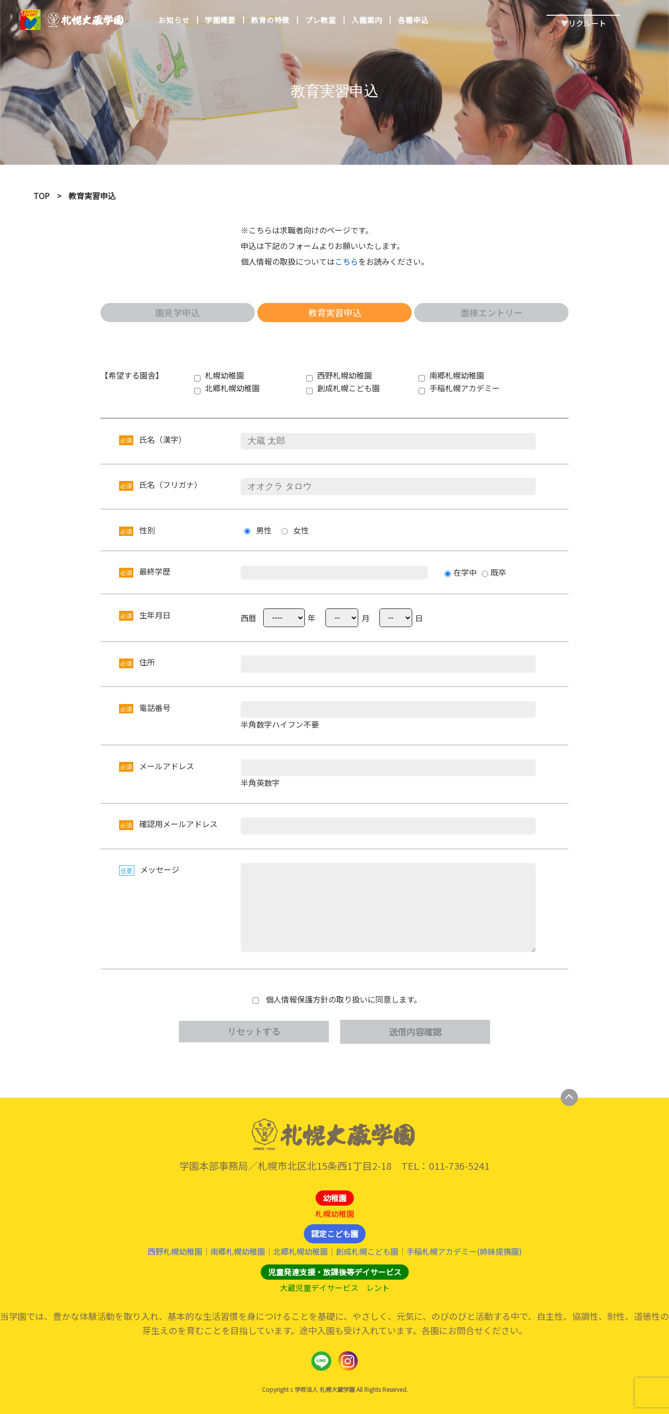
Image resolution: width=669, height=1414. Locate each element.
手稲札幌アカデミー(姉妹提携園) (463, 1251)
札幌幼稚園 (334, 1214)
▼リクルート (583, 15)
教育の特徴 (270, 20)
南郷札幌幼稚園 (237, 1251)
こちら (346, 261)
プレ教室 (320, 20)
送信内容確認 (415, 1031)
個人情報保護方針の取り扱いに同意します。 (343, 999)
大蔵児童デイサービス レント (335, 1288)
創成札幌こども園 (367, 1251)
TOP (41, 195)
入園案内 (366, 20)
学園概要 (220, 20)
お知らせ (173, 20)
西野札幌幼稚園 (175, 1251)
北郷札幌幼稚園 (300, 1251)
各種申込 (412, 20)
